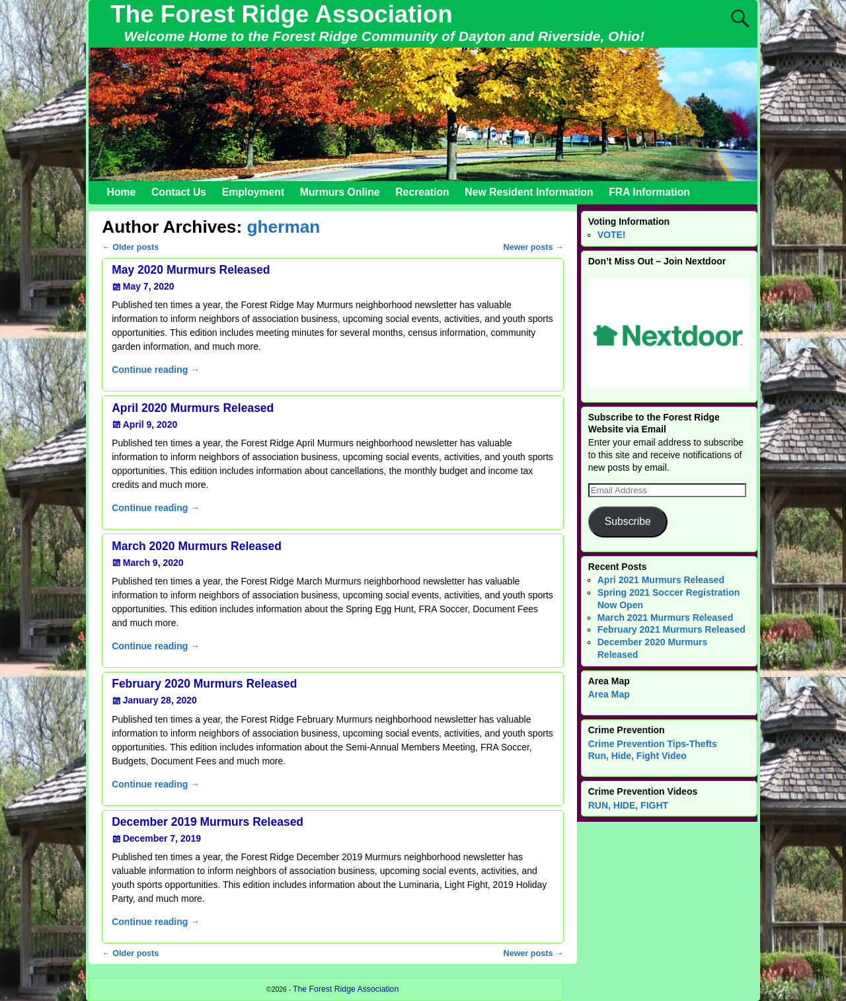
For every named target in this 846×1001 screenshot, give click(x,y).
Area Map (609, 694)
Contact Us (178, 192)
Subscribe (628, 521)
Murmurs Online (340, 192)
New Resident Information (529, 192)
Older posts (130, 247)
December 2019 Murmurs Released (207, 821)
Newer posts (534, 247)
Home (121, 192)
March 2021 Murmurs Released (665, 617)
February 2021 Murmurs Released (671, 629)
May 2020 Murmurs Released (191, 269)
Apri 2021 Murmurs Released (660, 580)
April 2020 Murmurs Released (193, 408)
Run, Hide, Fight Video (637, 755)
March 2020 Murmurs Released (197, 546)
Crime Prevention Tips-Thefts (652, 744)
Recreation (422, 192)
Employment (253, 192)
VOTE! (611, 234)
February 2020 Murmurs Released (204, 683)
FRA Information (649, 192)
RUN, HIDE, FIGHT (628, 805)
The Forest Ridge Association (281, 14)
